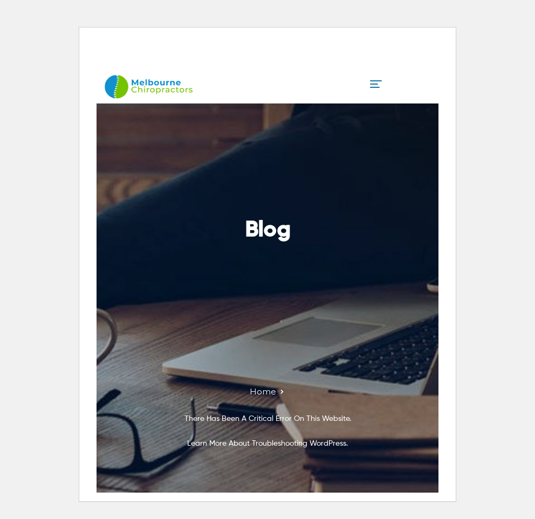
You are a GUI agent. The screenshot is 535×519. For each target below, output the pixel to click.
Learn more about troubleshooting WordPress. (267, 443)
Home (263, 391)
